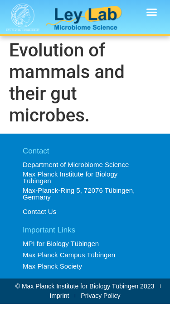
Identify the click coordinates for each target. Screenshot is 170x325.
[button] (151, 12)
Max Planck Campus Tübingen (69, 255)
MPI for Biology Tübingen (61, 243)
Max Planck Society (52, 266)
